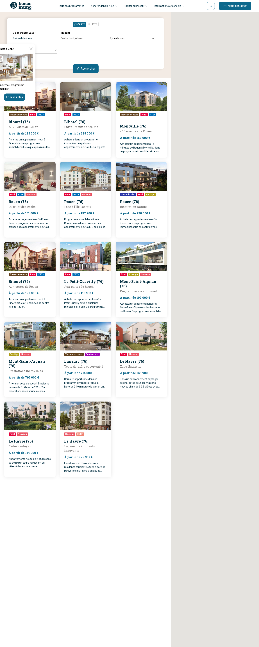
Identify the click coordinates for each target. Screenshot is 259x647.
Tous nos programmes (71, 5)
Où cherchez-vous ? (25, 32)
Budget (65, 32)
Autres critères (35, 49)
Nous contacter (235, 6)
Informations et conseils (169, 5)
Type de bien (132, 38)
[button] (212, 317)
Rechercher (85, 68)
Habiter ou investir (135, 5)
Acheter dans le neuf (104, 5)
